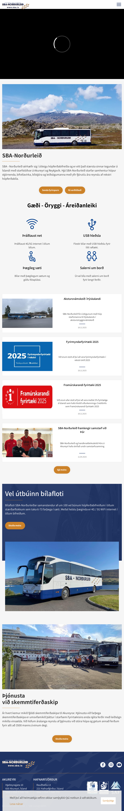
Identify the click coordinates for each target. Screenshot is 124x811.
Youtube (119, 764)
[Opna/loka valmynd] (119, 4)
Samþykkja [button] (108, 800)
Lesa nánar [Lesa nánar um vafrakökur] (16, 804)
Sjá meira (61, 469)
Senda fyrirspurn (50, 190)
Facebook (102, 764)
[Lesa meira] (103, 787)
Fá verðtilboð (74, 190)
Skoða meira (14, 525)
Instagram (111, 764)
